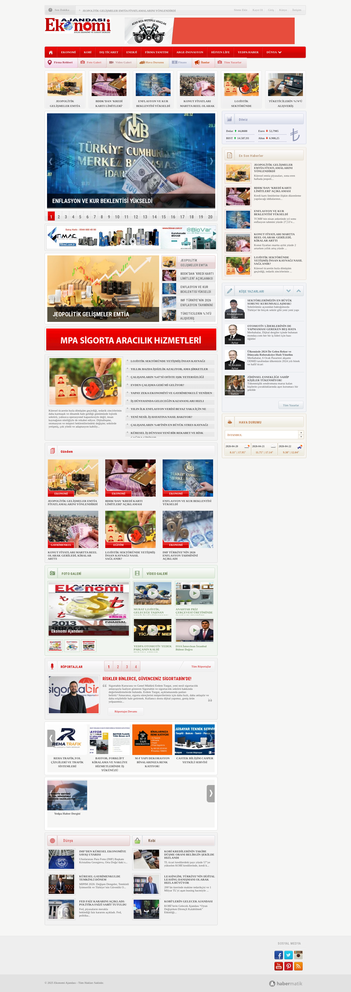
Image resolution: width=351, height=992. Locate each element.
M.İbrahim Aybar (235, 341)
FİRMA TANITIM (156, 52)
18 (191, 216)
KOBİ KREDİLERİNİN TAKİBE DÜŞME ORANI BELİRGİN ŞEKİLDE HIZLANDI (189, 854)
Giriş (271, 9)
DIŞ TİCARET (108, 52)
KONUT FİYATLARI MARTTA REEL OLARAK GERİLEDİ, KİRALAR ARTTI (72, 555)
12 (136, 216)
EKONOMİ (68, 52)
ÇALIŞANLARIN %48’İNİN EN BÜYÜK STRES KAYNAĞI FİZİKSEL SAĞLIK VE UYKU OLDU (169, 427)
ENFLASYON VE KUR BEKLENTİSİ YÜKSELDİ (271, 212)
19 (201, 216)
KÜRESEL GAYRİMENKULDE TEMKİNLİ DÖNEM (99, 878)
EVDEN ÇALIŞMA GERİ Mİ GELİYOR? (157, 385)
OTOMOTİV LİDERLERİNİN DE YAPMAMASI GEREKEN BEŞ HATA (271, 327)
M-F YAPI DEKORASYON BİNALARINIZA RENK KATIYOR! (152, 746)
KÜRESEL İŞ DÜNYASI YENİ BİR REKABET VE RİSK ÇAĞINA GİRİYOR (167, 435)
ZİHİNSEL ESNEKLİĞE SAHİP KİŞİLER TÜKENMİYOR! (268, 378)
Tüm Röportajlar (201, 666)
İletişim (296, 9)
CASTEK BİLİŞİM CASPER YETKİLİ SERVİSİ (195, 744)
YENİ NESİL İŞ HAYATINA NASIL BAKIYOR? (161, 416)
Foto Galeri (94, 62)
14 (154, 216)
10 (117, 216)
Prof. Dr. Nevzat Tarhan (234, 392)
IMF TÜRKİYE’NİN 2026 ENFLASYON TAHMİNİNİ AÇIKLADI (180, 555)
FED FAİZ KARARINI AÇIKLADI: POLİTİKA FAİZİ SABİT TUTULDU (103, 903)
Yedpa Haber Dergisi (67, 797)
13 (145, 216)
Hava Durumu (155, 62)
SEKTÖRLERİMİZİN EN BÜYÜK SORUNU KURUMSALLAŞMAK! (269, 302)
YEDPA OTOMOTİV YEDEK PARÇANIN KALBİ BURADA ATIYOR (153, 649)
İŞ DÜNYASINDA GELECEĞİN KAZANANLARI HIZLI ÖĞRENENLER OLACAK (167, 403)
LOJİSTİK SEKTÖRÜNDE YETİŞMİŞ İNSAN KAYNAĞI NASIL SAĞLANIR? (168, 363)
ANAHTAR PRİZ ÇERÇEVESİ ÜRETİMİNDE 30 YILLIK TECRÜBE (194, 612)
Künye (283, 9)
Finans (182, 62)
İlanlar (205, 62)
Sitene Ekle (240, 9)
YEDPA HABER (248, 52)
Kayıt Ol (258, 9)
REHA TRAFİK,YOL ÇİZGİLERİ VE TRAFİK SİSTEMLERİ (67, 746)
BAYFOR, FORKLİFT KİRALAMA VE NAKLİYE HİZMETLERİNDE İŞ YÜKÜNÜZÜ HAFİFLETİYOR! (110, 750)
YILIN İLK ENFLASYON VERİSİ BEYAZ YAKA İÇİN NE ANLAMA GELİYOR (168, 411)
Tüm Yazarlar (233, 62)
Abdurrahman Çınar (235, 315)
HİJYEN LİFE (220, 52)
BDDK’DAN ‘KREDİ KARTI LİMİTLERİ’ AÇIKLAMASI (123, 502)
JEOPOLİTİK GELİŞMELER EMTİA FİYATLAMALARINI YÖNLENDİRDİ (129, 10)
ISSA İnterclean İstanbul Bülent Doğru (191, 648)
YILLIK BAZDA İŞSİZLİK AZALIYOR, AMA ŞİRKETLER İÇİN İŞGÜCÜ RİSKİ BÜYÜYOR (169, 371)
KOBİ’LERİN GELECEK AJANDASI (188, 901)
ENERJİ (131, 52)
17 (182, 216)
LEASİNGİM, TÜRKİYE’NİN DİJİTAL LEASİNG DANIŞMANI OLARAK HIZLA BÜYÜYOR (189, 879)
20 (210, 216)
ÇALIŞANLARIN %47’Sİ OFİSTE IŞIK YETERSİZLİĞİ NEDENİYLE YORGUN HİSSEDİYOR (167, 379)
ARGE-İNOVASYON (189, 52)
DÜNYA (274, 52)
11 (126, 216)
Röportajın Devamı (126, 711)
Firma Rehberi (63, 62)
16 (173, 216)
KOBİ (88, 52)
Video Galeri (124, 62)
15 (164, 216)
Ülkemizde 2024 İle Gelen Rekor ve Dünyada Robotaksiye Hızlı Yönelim (270, 353)
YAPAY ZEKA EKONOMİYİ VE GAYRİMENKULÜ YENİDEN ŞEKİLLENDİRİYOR (171, 395)
